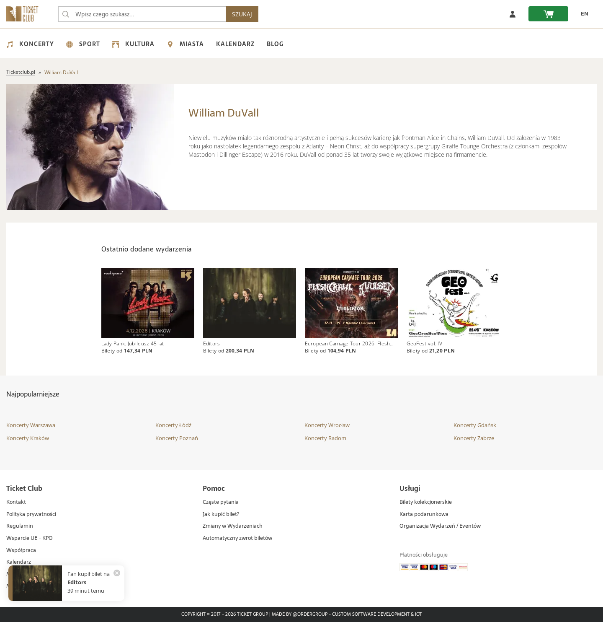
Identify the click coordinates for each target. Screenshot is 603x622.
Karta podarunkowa (423, 514)
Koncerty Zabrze (474, 438)
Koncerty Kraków (27, 438)
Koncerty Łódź (173, 425)
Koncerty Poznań (176, 438)
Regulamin (19, 526)
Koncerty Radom (325, 438)
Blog (275, 44)
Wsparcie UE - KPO (29, 538)
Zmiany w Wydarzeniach (233, 526)
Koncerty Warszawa (30, 425)
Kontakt (16, 502)
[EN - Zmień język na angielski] (582, 13)
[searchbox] (142, 14)
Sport (83, 44)
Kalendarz (235, 44)
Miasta (185, 44)
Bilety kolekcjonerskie (425, 502)
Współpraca (21, 551)
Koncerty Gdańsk (475, 425)
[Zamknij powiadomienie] (116, 573)
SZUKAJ (242, 14)
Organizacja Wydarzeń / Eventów (440, 526)
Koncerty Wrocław (327, 425)
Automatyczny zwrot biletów (237, 538)
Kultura (133, 44)
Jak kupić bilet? (221, 514)
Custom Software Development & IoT (377, 614)
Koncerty (30, 44)
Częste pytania (221, 502)
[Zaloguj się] (512, 13)
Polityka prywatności (31, 514)
